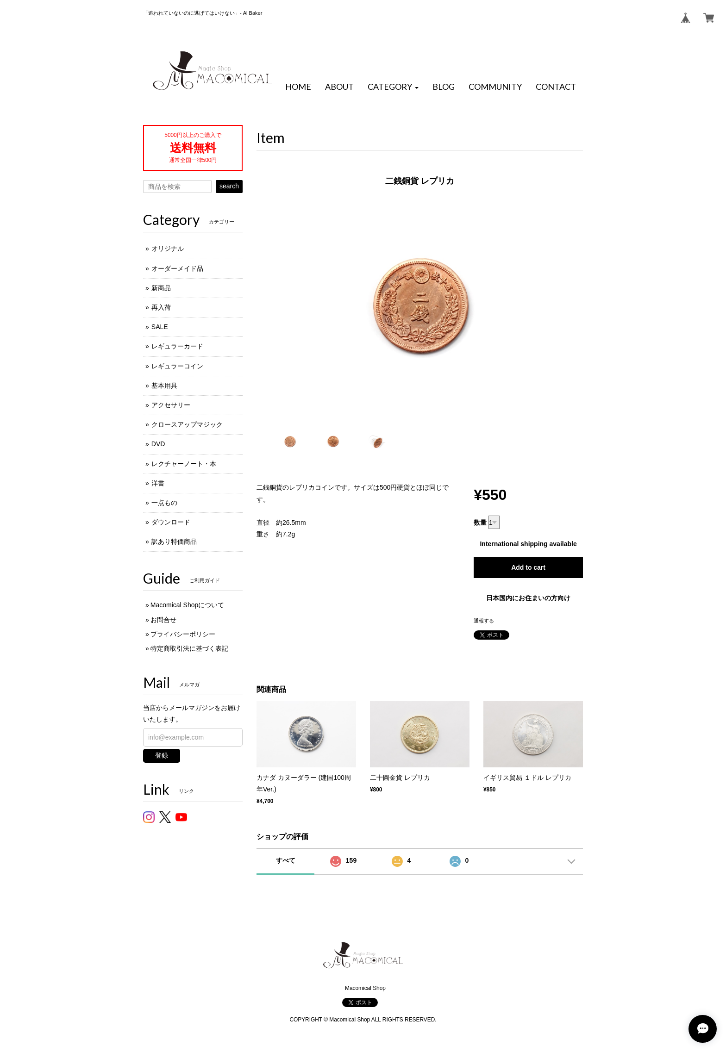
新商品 (161, 288)
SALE (159, 326)
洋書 (157, 483)
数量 (480, 522)
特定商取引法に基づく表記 (189, 648)
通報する (484, 620)
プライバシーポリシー (182, 634)
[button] (393, 87)
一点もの (164, 502)
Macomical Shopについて (187, 605)
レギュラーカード (177, 346)
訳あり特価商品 (174, 541)
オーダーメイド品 (177, 268)
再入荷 (161, 307)
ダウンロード (170, 522)
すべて (285, 860)
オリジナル (167, 248)
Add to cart (528, 567)
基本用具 (164, 385)
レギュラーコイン (177, 366)
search (229, 186)
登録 (161, 755)
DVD (158, 444)
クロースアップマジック (187, 424)
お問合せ (163, 619)
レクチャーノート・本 (183, 463)
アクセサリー (170, 405)
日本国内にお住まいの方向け (528, 598)
